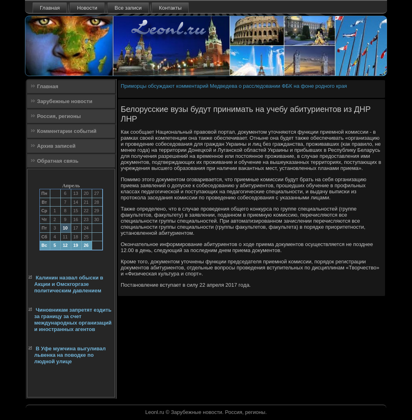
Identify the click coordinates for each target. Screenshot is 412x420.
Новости (87, 8)
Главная (50, 8)
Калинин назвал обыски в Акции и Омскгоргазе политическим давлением (68, 284)
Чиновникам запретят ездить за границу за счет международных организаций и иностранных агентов (72, 320)
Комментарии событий (67, 131)
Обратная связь (57, 161)
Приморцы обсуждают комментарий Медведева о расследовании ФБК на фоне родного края (234, 86)
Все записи (128, 8)
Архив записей (56, 146)
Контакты (170, 8)
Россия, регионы (59, 116)
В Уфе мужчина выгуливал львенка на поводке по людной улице (70, 355)
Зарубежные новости (64, 101)
